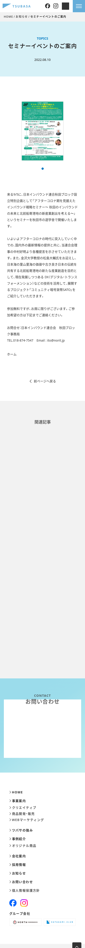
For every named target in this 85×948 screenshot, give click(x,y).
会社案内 (17, 856)
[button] (42, 169)
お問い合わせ (21, 881)
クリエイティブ (22, 807)
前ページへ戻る (42, 381)
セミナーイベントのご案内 (48, 17)
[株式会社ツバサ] (16, 6)
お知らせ (22, 17)
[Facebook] (47, 6)
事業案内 (17, 800)
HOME (8, 17)
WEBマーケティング (26, 819)
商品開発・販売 (22, 813)
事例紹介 (17, 838)
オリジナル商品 (22, 845)
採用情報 (17, 864)
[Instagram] (55, 6)
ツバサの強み (21, 830)
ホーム (12, 354)
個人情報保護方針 (24, 890)
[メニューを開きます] (79, 6)
